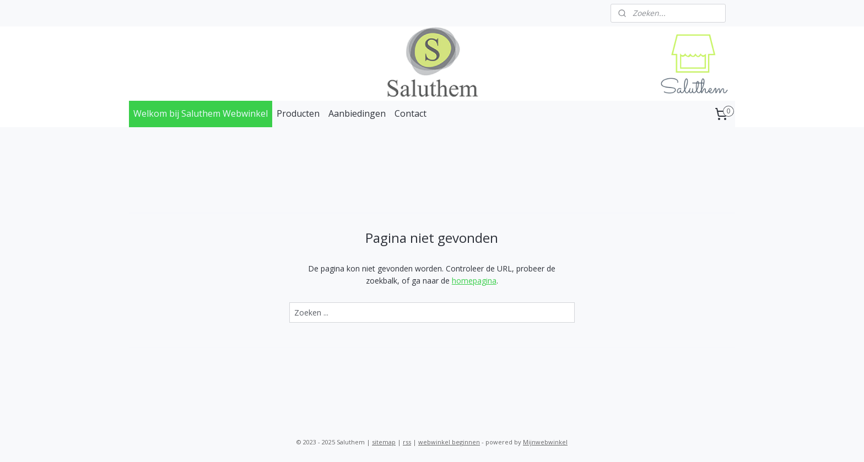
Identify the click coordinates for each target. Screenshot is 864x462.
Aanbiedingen (357, 113)
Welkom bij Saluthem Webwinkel (200, 113)
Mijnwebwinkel (545, 442)
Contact (410, 113)
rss (407, 442)
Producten (298, 113)
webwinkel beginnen (449, 442)
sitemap (384, 442)
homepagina (474, 280)
